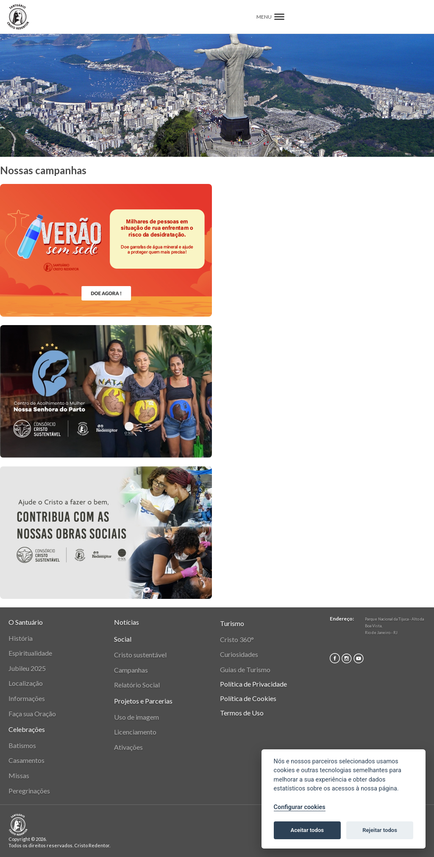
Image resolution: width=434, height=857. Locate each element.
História (20, 638)
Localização (25, 683)
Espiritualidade (30, 653)
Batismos (22, 745)
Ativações (128, 747)
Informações (26, 698)
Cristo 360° (237, 639)
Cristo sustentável (140, 655)
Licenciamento (135, 732)
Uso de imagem (136, 717)
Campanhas (131, 670)
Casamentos (26, 760)
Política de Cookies (248, 698)
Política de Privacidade (253, 684)
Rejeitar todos (379, 830)
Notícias (126, 622)
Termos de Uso (242, 713)
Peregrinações (29, 791)
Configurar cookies (300, 807)
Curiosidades (239, 654)
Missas (18, 775)
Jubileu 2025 (27, 668)
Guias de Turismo (245, 669)
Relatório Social (137, 685)
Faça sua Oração (32, 714)
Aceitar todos (307, 830)
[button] (279, 16)
